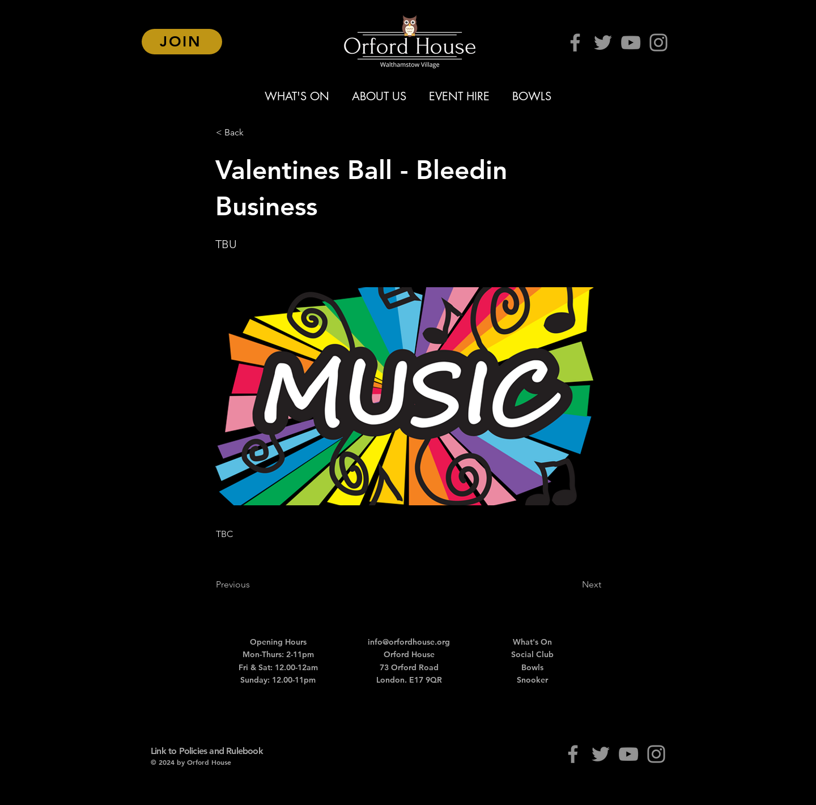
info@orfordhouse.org (409, 642)
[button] (253, 132)
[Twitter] (603, 42)
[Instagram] (658, 42)
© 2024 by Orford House (191, 761)
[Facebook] (575, 42)
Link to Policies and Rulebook (207, 751)
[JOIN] (182, 41)
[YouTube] (631, 42)
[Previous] (253, 584)
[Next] (573, 584)
